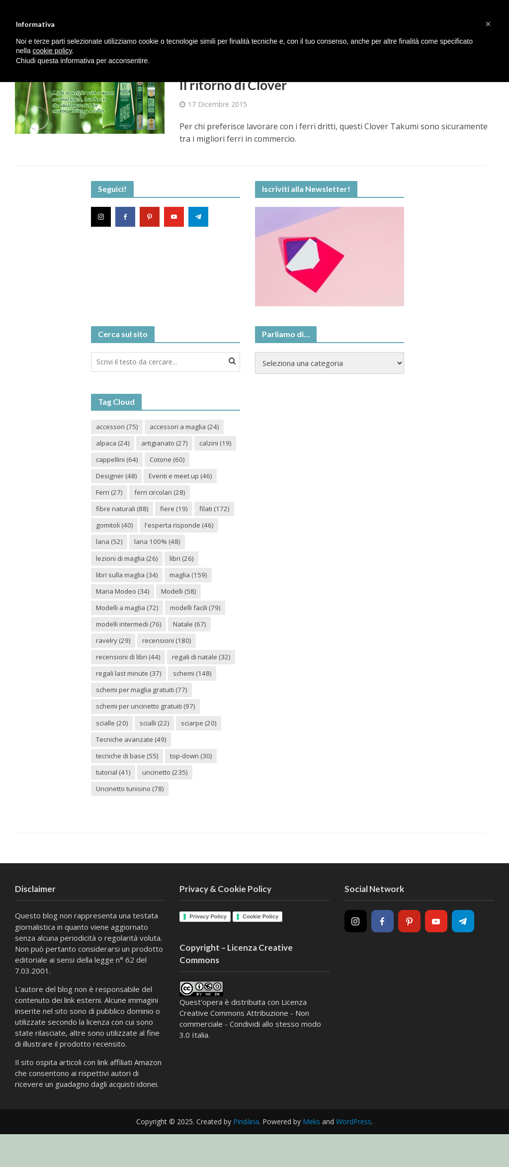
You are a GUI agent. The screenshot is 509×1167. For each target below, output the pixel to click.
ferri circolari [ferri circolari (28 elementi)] (123, 512)
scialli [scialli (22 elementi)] (157, 749)
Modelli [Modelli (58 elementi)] (115, 614)
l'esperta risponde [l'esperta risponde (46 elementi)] (132, 546)
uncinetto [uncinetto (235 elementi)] (169, 800)
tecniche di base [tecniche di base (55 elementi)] (129, 783)
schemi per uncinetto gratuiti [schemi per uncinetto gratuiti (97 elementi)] (149, 732)
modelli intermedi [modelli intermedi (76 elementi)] (197, 630)
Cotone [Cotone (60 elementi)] (115, 478)
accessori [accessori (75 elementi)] (118, 428)
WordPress (353, 1150)
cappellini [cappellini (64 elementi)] (163, 461)
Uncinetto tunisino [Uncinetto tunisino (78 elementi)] (132, 816)
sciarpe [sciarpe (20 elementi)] (203, 749)
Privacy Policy (208, 945)
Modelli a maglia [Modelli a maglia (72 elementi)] (179, 614)
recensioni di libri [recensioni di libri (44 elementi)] (193, 664)
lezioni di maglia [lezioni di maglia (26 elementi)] (188, 563)
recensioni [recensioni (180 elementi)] (121, 664)
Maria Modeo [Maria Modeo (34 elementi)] (177, 597)
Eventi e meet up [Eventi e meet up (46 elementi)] (130, 495)
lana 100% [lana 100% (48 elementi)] (120, 563)
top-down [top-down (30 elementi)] (197, 783)
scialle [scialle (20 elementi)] (113, 749)
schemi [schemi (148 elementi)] (198, 698)
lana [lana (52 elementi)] (193, 546)
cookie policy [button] (52, 51)
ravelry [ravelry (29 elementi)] (161, 647)
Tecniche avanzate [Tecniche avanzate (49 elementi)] (133, 766)
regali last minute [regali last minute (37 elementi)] (131, 698)
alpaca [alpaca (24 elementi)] (113, 444)
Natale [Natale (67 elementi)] (114, 647)
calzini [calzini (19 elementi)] (113, 461)
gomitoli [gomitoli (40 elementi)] (200, 529)
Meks (311, 1150)
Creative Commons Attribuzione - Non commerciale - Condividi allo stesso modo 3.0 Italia (250, 1052)
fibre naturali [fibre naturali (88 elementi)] (189, 512)
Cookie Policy (260, 945)
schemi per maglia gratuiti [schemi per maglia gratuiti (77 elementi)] (144, 715)
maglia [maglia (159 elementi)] (116, 597)
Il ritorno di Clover (237, 86)
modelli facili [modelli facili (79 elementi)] (123, 630)
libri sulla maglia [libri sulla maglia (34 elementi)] (165, 580)
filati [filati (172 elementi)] (153, 529)
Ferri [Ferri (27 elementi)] (190, 495)
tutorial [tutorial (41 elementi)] (114, 800)
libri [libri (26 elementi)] (108, 580)
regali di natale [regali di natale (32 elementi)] (126, 681)
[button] (488, 24)
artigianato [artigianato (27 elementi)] (167, 444)
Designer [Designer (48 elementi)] (167, 478)
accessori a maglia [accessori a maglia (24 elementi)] (190, 428)
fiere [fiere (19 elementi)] (110, 529)
